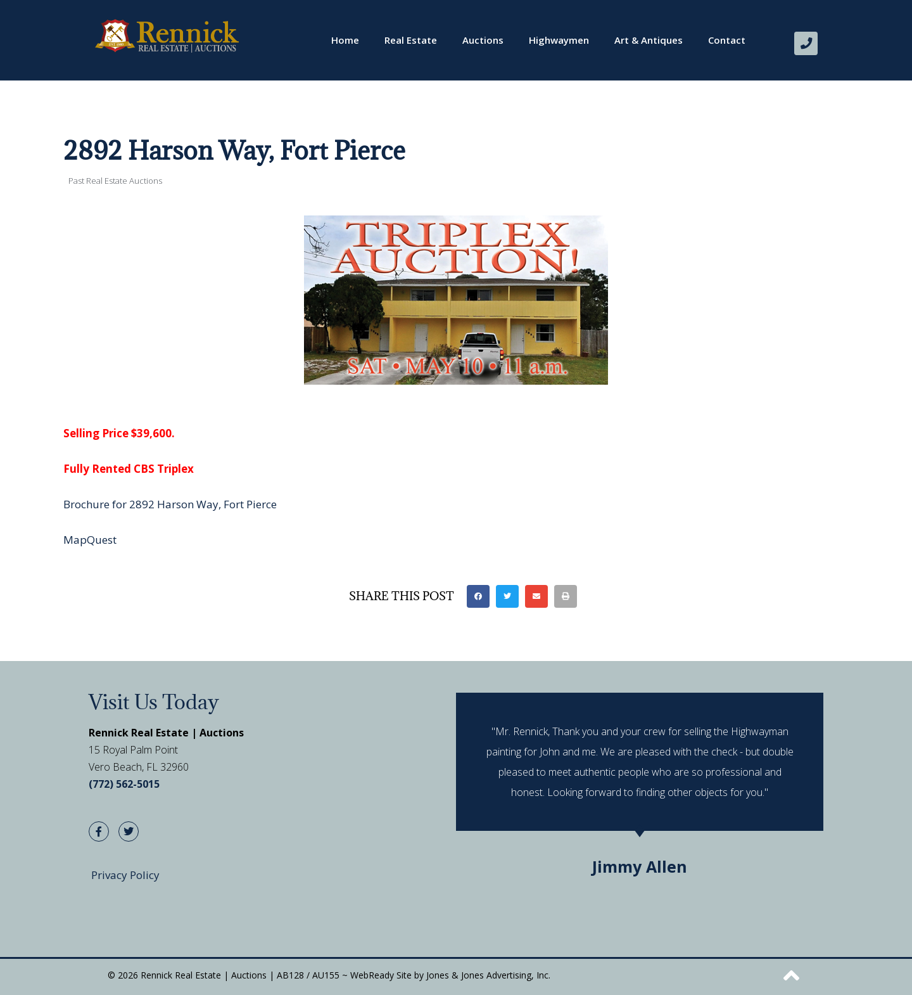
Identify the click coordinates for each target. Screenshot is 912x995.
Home (345, 40)
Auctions (483, 40)
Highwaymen (559, 40)
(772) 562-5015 (124, 784)
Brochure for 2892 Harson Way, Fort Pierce (170, 503)
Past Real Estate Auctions (115, 180)
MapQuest (90, 539)
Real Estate (410, 40)
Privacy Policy (125, 874)
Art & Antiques (648, 40)
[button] (478, 595)
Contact (726, 40)
